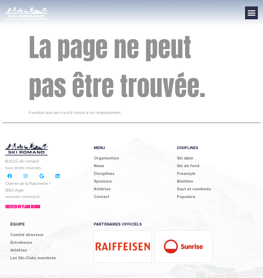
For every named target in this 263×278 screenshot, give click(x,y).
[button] (251, 12)
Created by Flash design (22, 207)
